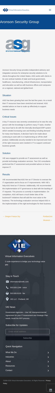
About (28, 361)
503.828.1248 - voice (18, 287)
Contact (28, 370)
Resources (28, 366)
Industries (28, 357)
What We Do (28, 352)
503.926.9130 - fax (17, 293)
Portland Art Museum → (47, 217)
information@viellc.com (19, 282)
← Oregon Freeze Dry (11, 216)
